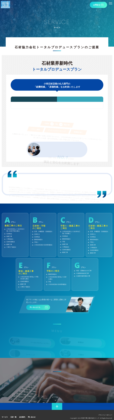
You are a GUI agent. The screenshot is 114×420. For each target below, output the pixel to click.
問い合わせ (30, 413)
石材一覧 (13, 413)
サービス (4, 413)
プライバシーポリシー (106, 411)
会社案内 (21, 413)
